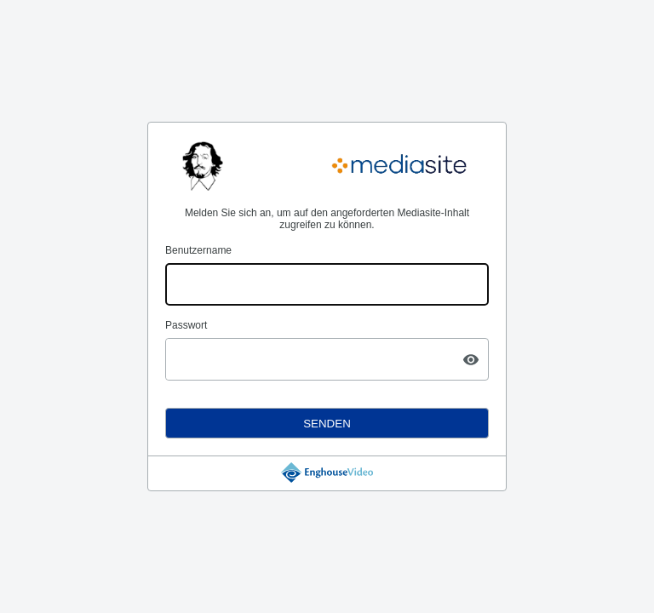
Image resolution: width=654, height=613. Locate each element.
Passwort (186, 325)
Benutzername (198, 250)
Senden (327, 423)
